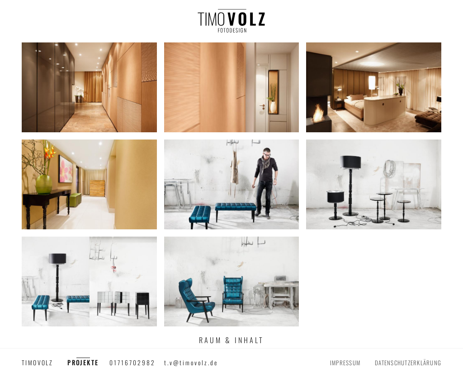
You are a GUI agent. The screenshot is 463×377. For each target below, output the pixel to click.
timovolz (37, 362)
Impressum (345, 362)
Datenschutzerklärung (408, 362)
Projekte (83, 362)
